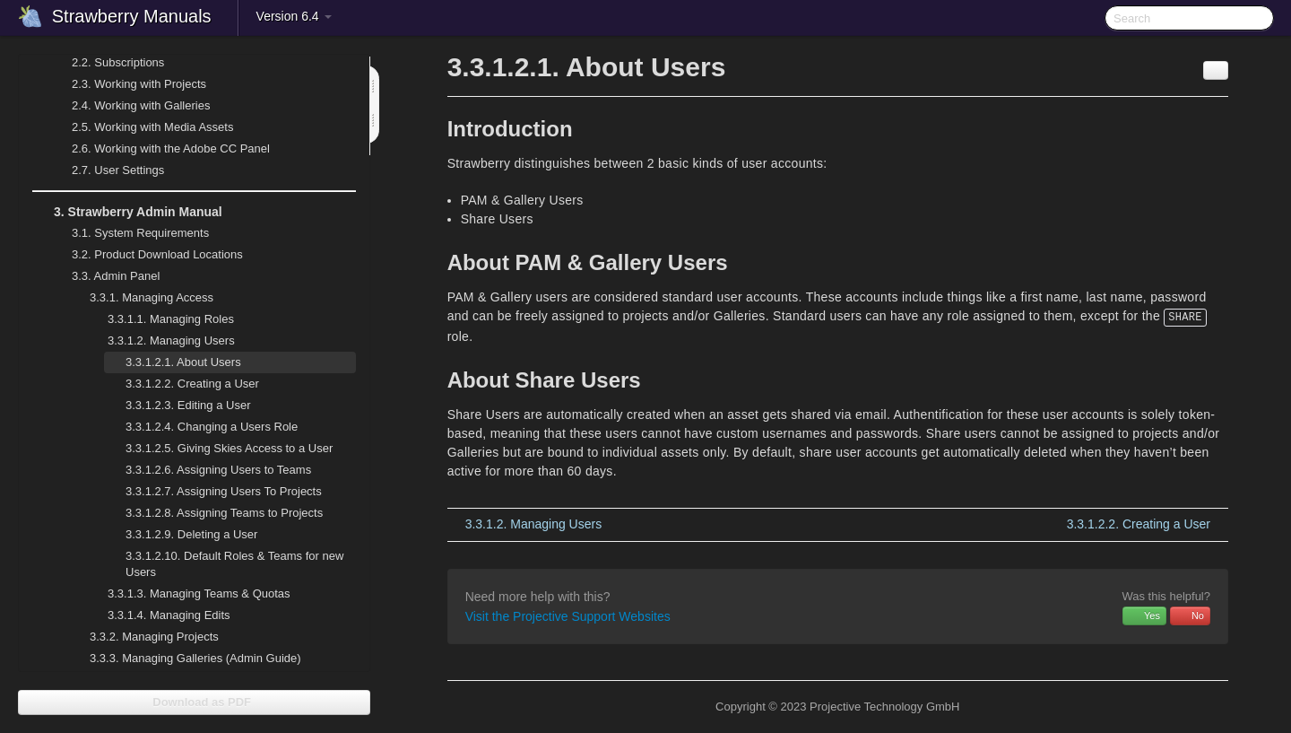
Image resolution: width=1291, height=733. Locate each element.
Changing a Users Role (212, 426)
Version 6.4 (294, 16)
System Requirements (129, 233)
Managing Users (160, 341)
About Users (183, 362)
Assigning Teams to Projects (224, 512)
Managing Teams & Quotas (188, 594)
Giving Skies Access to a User (229, 448)
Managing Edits (158, 615)
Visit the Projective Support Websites (568, 616)
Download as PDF (194, 702)
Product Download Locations (157, 254)
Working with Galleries (130, 106)
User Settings (107, 170)
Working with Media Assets (141, 127)
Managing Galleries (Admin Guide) (184, 658)
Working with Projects (128, 84)
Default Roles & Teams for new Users (234, 564)
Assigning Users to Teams (218, 469)
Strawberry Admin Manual (127, 212)
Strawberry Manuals (132, 16)
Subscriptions (118, 62)
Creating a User (192, 383)
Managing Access (140, 298)
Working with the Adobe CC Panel (160, 149)
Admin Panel (105, 276)
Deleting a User (191, 534)
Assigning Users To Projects (224, 491)
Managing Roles (160, 319)
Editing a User (188, 405)
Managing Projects (143, 637)
